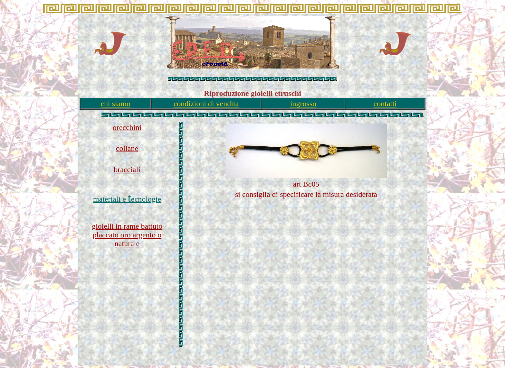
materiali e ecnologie (127, 199)
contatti (385, 103)
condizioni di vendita (206, 103)
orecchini (127, 127)
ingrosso (303, 103)
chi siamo (115, 103)
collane (127, 148)
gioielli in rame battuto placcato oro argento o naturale (127, 235)
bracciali (127, 169)
